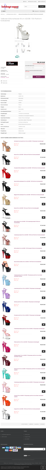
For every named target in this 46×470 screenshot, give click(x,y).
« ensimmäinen (24, 424)
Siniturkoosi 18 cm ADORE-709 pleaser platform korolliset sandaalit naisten (29, 369)
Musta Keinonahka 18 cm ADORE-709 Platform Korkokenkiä (27, 261)
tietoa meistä (4, 436)
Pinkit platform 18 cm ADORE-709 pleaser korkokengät (26, 342)
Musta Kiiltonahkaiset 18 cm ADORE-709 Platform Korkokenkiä (28, 181)
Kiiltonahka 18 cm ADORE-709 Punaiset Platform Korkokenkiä (28, 248)
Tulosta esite (4, 80)
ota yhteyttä (26, 439)
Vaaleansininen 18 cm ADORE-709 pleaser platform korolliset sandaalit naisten (28, 275)
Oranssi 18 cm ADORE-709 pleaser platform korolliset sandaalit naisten (28, 396)
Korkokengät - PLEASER (5, 77)
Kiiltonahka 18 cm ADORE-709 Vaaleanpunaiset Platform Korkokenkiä (27, 222)
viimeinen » (42, 424)
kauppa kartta (27, 436)
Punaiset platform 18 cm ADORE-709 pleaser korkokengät (27, 315)
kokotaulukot (27, 434)
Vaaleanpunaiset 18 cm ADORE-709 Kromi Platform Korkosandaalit (29, 235)
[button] (35, 67)
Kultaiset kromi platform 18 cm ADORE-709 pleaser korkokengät (28, 141)
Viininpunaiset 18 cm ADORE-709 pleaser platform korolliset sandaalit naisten (27, 356)
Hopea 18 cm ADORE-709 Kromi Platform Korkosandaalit (27, 409)
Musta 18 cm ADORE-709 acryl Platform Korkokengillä (26, 208)
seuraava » (36, 424)
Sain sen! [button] (43, 467)
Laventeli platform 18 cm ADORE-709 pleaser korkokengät (27, 288)
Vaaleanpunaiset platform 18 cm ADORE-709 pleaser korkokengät (29, 328)
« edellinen (31, 424)
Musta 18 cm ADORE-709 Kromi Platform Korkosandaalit (27, 154)
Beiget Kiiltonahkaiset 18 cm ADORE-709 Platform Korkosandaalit (29, 194)
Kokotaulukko (5, 82)
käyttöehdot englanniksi (6, 434)
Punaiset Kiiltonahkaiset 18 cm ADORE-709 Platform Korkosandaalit (29, 168)
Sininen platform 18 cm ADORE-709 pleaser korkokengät (27, 301)
